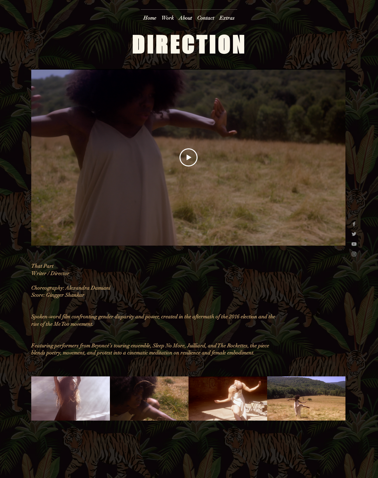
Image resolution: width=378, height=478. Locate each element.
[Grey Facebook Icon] (354, 224)
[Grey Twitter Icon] (354, 234)
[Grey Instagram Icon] (354, 254)
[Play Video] (188, 157)
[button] (167, 15)
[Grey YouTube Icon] (354, 244)
